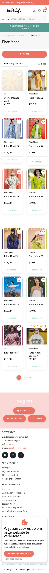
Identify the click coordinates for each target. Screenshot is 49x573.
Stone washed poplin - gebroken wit (11, 99)
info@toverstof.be (17, 448)
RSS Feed (43, 564)
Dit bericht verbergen (19, 554)
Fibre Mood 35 (11, 353)
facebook (24, 411)
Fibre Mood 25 (11, 146)
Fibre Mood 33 (11, 305)
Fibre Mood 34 (36, 305)
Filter (24, 54)
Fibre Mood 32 (36, 256)
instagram (14, 418)
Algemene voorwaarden (11, 564)
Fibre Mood (35, 35)
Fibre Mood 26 (36, 146)
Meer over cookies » (14, 559)
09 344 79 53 (11, 444)
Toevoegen (12, 111)
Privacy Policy (30, 564)
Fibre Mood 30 (36, 197)
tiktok (37, 418)
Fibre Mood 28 (11, 197)
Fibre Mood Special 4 (35, 354)
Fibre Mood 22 (36, 98)
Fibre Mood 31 (11, 256)
